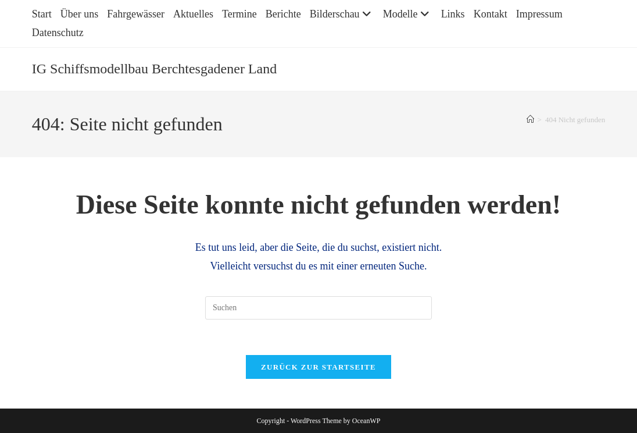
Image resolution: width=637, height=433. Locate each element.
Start (42, 14)
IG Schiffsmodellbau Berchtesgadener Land (154, 68)
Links (453, 14)
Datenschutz (58, 32)
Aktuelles (193, 14)
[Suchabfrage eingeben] (318, 308)
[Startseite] (530, 119)
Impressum (539, 14)
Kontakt (490, 14)
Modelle (407, 14)
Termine (239, 14)
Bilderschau (342, 14)
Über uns (79, 14)
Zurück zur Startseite (318, 367)
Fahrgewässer (135, 14)
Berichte (283, 14)
